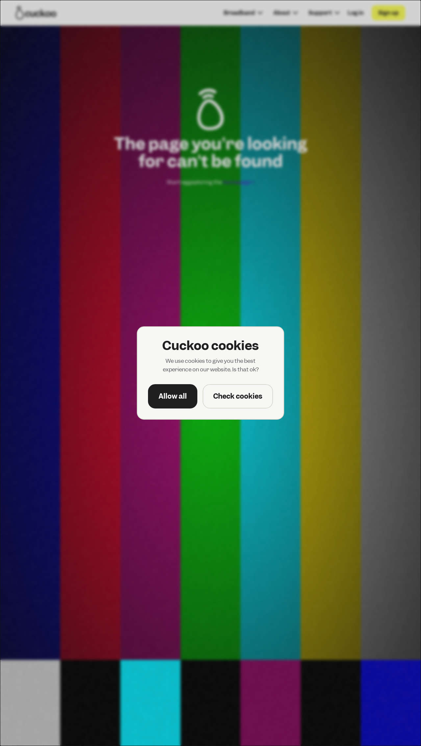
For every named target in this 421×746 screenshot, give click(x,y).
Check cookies (237, 396)
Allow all (173, 396)
